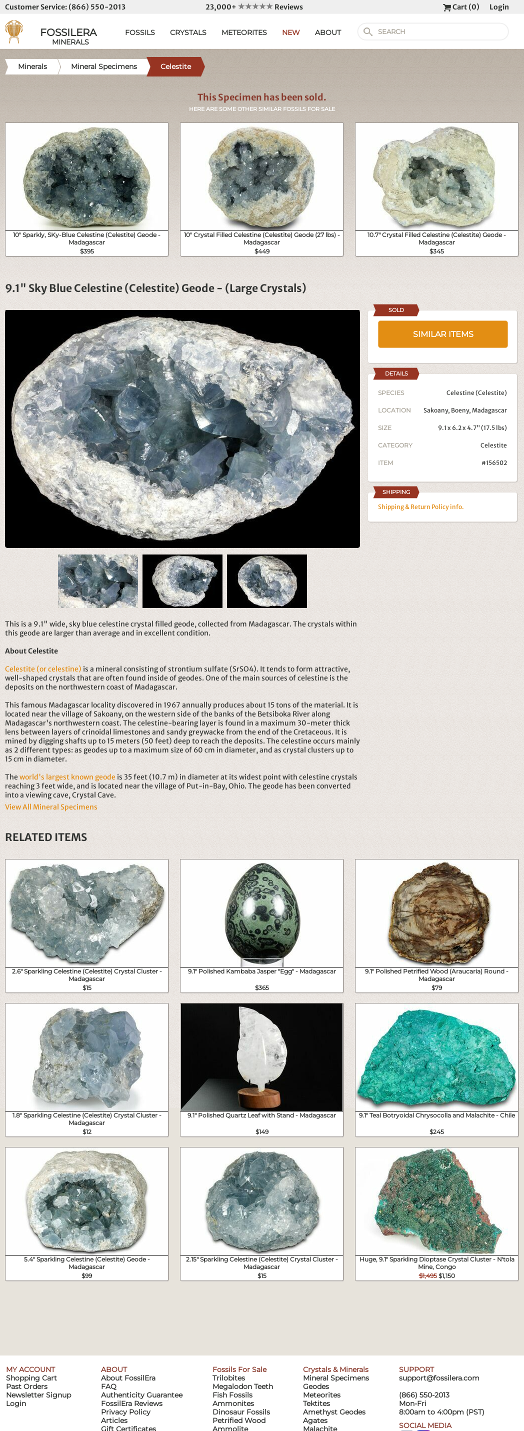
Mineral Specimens (336, 1378)
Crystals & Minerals (335, 1369)
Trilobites (228, 1378)
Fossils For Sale (239, 1369)
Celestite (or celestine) (43, 669)
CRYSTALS (188, 32)
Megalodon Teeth (242, 1386)
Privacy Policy (125, 1412)
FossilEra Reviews (131, 1403)
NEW (291, 32)
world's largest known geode (68, 777)
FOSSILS (140, 32)
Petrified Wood (239, 1420)
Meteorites (321, 1395)
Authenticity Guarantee (141, 1395)
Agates (315, 1420)
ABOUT (328, 32)
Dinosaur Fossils (241, 1412)
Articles (114, 1420)
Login (499, 7)
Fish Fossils (232, 1395)
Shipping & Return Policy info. (421, 506)
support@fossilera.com (439, 1378)
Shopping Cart (31, 1378)
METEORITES (244, 32)
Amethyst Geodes (334, 1412)
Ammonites (233, 1403)
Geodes (316, 1386)
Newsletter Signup (38, 1395)
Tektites (316, 1403)
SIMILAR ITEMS (443, 334)
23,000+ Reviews (254, 7)
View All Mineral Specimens (51, 807)
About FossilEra (128, 1378)
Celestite (493, 445)
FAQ (108, 1386)
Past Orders (27, 1386)
